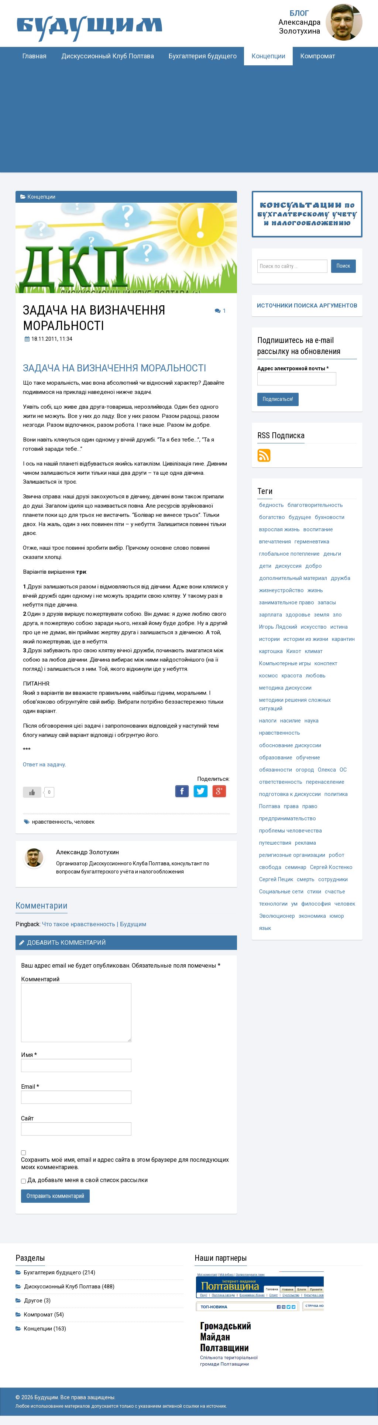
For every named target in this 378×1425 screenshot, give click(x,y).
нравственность (52, 822)
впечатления (275, 542)
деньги (332, 554)
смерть (306, 879)
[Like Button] (32, 792)
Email (30, 1086)
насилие (290, 721)
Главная (34, 56)
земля (321, 615)
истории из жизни (306, 639)
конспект (326, 663)
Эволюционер (277, 916)
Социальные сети (281, 892)
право (309, 806)
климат (314, 651)
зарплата (270, 615)
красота (292, 676)
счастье (335, 892)
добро (313, 566)
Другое (33, 1301)
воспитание (318, 529)
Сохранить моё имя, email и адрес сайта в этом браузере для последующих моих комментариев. (125, 1163)
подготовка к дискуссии (290, 794)
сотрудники (333, 879)
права (291, 806)
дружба (340, 578)
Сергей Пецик (276, 879)
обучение (308, 758)
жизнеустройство (281, 590)
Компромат (317, 56)
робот (336, 855)
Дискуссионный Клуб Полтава (107, 56)
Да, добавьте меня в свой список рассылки (84, 1180)
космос (268, 676)
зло (337, 615)
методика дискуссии (285, 688)
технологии (273, 904)
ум (294, 904)
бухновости (329, 517)
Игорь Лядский (278, 627)
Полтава (269, 806)
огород (305, 770)
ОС (343, 770)
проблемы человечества (290, 831)
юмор (337, 916)
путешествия (275, 843)
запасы (327, 603)
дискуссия (288, 566)
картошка (271, 651)
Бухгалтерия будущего (203, 56)
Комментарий (40, 979)
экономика (312, 916)
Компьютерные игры (285, 663)
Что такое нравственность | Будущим (94, 924)
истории (269, 639)
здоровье (298, 615)
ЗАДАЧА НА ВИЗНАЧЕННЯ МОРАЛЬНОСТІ (114, 368)
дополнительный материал (293, 578)
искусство (314, 627)
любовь (316, 676)
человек (84, 822)
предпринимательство (287, 818)
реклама (305, 843)
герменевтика (312, 542)
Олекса (327, 770)
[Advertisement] (189, 120)
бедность (271, 505)
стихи (314, 892)
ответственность (280, 782)
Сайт (27, 1118)
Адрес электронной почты (293, 368)
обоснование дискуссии (290, 745)
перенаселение (325, 782)
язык (265, 928)
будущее (300, 517)
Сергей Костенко (331, 867)
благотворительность (315, 505)
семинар (295, 867)
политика (336, 794)
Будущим (89, 27)
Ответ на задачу (44, 764)
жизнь (315, 590)
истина (339, 627)
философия (316, 904)
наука (312, 721)
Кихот (293, 651)
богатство (272, 517)
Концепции (268, 56)
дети (265, 566)
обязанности (275, 770)
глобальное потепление (289, 554)
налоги (267, 721)
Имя (29, 1054)
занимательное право (286, 603)
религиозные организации (292, 855)
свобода (270, 867)
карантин (343, 639)
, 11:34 (47, 339)
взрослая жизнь (279, 529)
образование (275, 758)
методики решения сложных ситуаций (295, 704)
